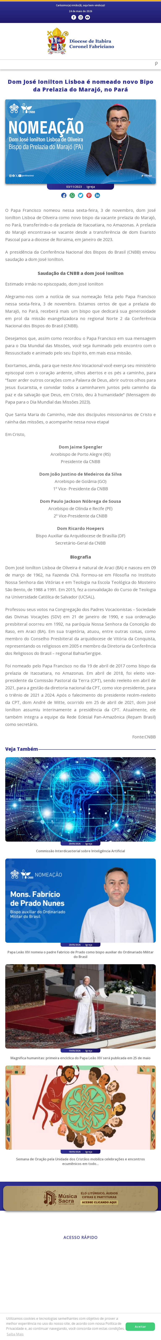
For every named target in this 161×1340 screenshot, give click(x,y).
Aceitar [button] (140, 1327)
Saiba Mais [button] (15, 1334)
